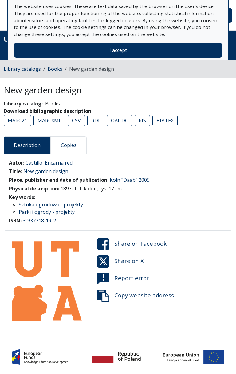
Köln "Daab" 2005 (130, 180)
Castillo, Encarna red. (49, 162)
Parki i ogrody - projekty (47, 212)
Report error (123, 279)
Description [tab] (27, 145)
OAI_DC (119, 120)
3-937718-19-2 (39, 220)
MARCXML (49, 120)
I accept (118, 50)
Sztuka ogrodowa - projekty (51, 204)
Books (55, 69)
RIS (142, 120)
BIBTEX (165, 120)
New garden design (45, 171)
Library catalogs (22, 69)
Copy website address (135, 296)
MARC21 (17, 120)
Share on (132, 244)
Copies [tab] (69, 145)
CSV (76, 120)
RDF (95, 120)
